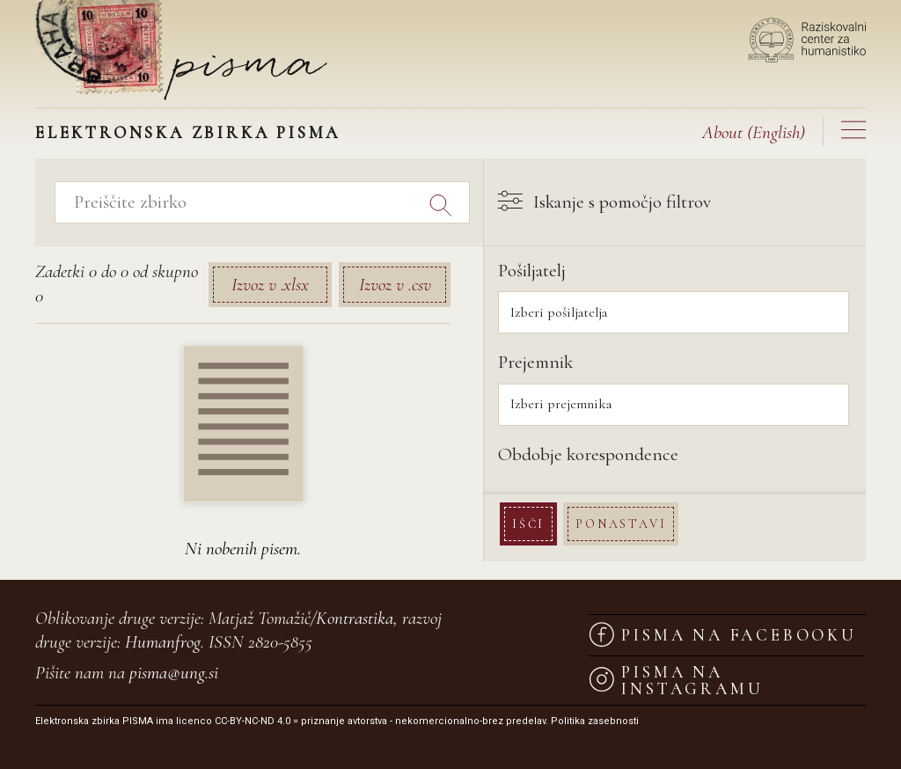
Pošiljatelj (532, 271)
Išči (528, 523)
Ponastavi (620, 523)
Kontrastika (354, 618)
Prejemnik (535, 362)
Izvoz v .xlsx (270, 285)
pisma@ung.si (173, 673)
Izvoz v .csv (395, 285)
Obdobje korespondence (588, 454)
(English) (753, 132)
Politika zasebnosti (595, 721)
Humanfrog (163, 642)
